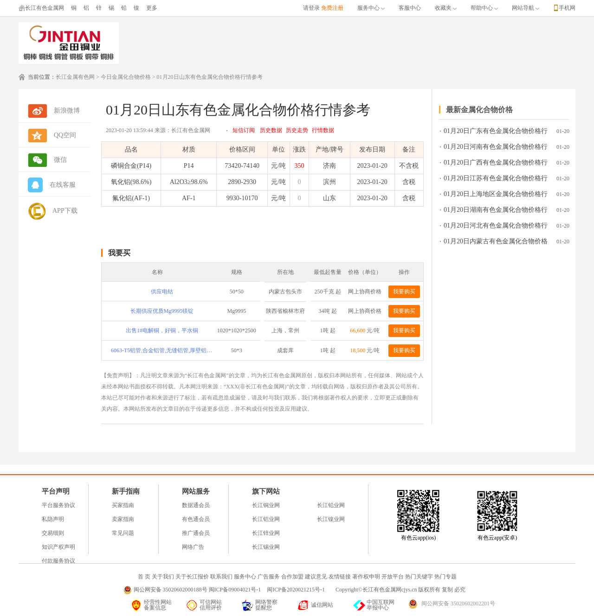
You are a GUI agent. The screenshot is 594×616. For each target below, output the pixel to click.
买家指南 (123, 505)
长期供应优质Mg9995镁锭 (162, 311)
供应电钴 (162, 291)
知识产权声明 (58, 547)
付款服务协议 (58, 561)
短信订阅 (243, 130)
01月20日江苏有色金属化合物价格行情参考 (496, 180)
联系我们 (221, 576)
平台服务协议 (58, 505)
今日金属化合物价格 (126, 77)
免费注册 (332, 8)
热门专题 (445, 576)
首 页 (144, 576)
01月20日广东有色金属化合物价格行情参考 (496, 132)
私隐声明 (53, 519)
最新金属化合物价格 (479, 110)
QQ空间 (65, 135)
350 (299, 165)
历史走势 (297, 130)
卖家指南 (123, 519)
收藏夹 (446, 8)
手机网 (567, 8)
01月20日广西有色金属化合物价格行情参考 (496, 164)
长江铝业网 (266, 519)
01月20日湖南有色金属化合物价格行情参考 (496, 211)
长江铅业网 (331, 505)
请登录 (311, 8)
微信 (60, 159)
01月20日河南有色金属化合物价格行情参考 (496, 148)
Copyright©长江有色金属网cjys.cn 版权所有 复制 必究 (400, 589)
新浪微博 (67, 110)
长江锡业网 (266, 547)
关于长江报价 (192, 576)
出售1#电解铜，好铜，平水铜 (162, 330)
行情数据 (323, 130)
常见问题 (123, 533)
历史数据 (271, 130)
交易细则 (53, 533)
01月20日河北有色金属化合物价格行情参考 (496, 227)
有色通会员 (196, 519)
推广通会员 (196, 533)
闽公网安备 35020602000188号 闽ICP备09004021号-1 (197, 589)
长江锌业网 (266, 533)
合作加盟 (292, 576)
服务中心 (371, 8)
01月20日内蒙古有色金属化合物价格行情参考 (496, 243)
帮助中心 (484, 8)
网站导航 (525, 8)
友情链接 (340, 576)
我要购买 (404, 291)
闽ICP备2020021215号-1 (296, 589)
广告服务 (269, 576)
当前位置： (42, 77)
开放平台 (392, 576)
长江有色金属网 (41, 8)
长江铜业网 (266, 505)
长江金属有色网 (75, 77)
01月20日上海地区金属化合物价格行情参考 (496, 196)
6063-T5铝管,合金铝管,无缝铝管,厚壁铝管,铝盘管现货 (162, 350)
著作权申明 (366, 576)
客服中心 (410, 8)
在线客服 (63, 184)
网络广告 (193, 547)
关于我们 (163, 576)
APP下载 (64, 210)
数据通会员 (196, 505)
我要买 (119, 253)
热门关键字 (419, 576)
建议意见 (316, 576)
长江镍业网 (331, 519)
